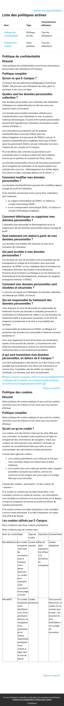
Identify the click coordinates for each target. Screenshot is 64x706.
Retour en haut (52, 388)
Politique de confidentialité (21, 56)
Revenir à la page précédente (48, 10)
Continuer (32, 703)
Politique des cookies (17, 392)
